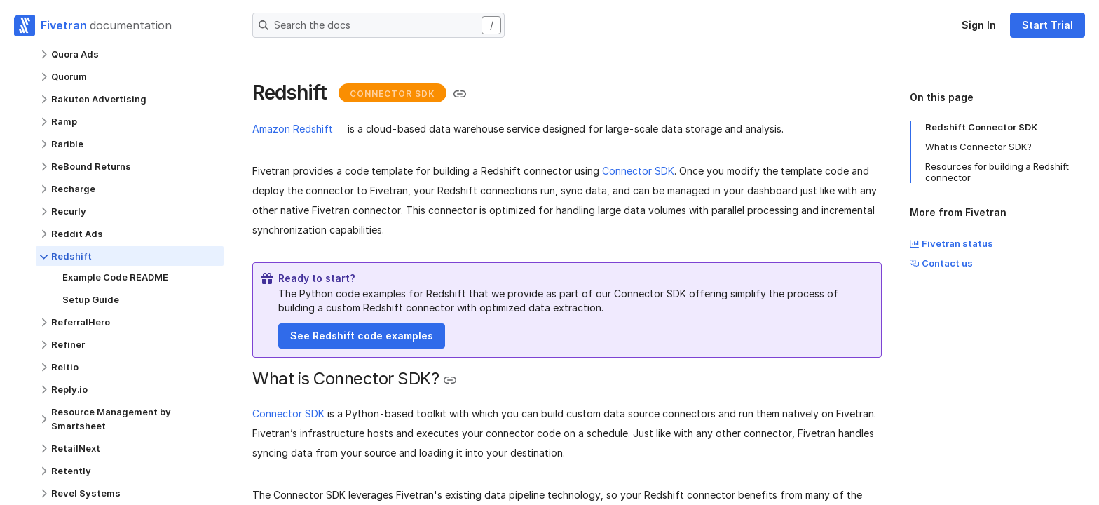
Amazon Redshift (292, 129)
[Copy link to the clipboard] (460, 94)
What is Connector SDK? (978, 146)
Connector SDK (638, 171)
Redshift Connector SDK (981, 127)
